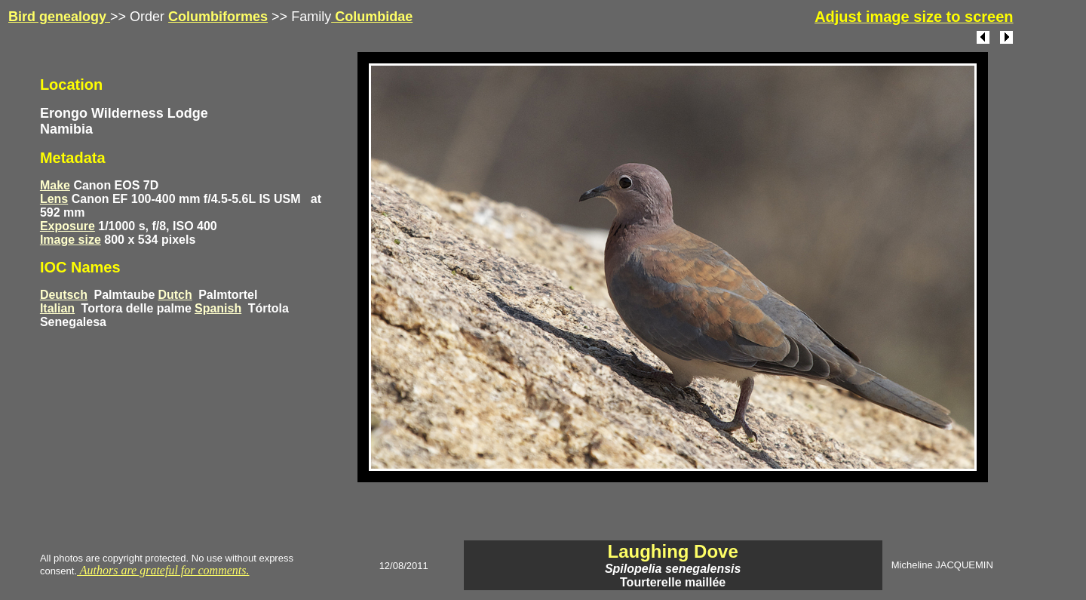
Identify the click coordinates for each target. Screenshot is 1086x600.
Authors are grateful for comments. (163, 570)
